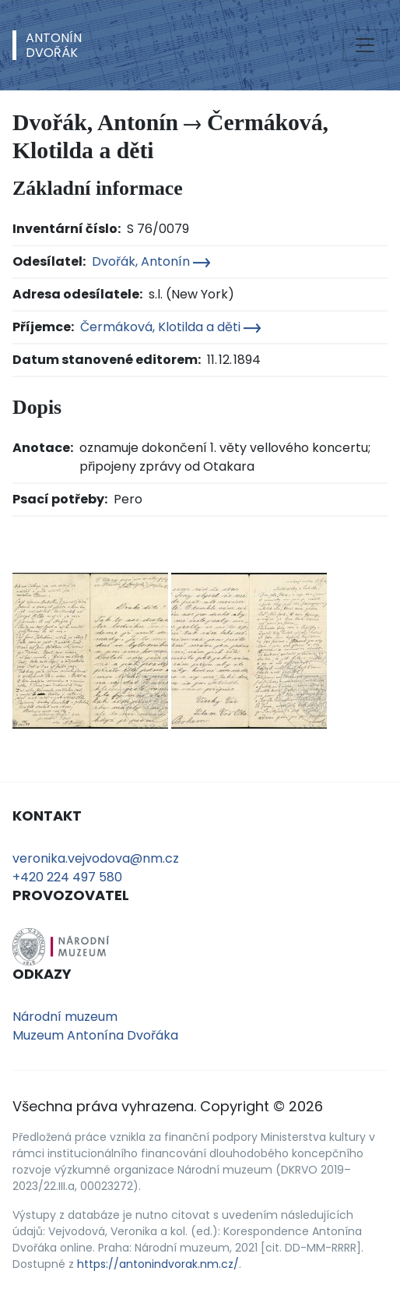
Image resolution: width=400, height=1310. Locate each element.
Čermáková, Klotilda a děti (170, 327)
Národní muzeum (65, 1017)
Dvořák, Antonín (151, 261)
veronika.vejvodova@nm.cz (95, 858)
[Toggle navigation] (365, 45)
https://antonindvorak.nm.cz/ (158, 1264)
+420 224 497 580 (67, 877)
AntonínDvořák (54, 45)
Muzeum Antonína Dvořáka (95, 1035)
